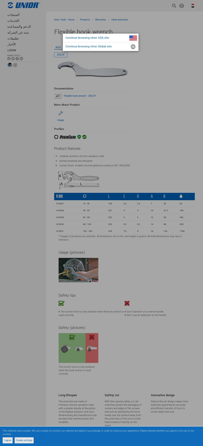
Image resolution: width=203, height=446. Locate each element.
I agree (7, 440)
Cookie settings (24, 440)
